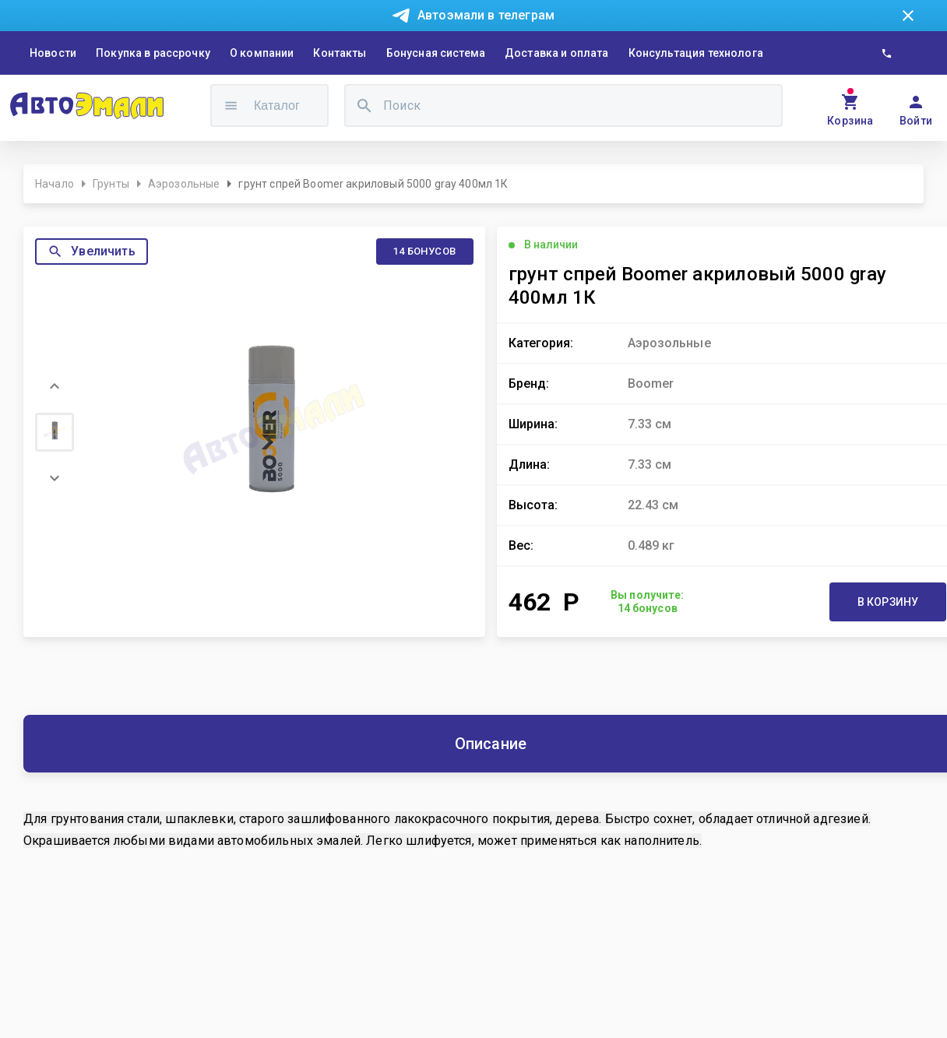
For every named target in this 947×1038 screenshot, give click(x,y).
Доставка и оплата (557, 53)
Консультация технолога (695, 53)
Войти (916, 120)
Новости (53, 53)
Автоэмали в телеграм (485, 15)
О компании (262, 53)
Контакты (339, 53)
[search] (364, 105)
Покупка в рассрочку (153, 53)
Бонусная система (435, 53)
